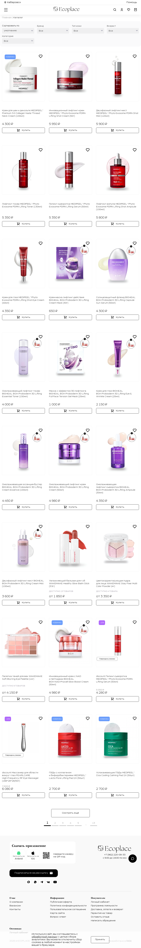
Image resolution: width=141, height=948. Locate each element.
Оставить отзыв (100, 917)
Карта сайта (57, 913)
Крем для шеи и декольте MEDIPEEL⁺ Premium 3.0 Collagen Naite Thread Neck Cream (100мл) (22, 113)
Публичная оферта (61, 902)
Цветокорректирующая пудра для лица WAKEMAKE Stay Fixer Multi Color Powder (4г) (116, 583)
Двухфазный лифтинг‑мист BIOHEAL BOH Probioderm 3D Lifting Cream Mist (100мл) (23, 583)
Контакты (15, 909)
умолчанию (10, 31)
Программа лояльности (104, 906)
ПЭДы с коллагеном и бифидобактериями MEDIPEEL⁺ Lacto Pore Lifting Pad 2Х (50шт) (67, 775)
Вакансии (15, 906)
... (86, 824)
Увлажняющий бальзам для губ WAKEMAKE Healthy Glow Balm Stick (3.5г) (69, 583)
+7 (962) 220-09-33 (114, 855)
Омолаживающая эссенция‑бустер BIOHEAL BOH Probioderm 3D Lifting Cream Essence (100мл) (22, 487)
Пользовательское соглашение (68, 909)
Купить (26, 130)
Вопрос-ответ (58, 917)
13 (93, 823)
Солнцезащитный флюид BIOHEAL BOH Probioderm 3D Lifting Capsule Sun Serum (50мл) (115, 300)
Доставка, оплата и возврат (107, 909)
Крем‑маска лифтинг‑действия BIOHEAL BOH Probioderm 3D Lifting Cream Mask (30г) (69, 300)
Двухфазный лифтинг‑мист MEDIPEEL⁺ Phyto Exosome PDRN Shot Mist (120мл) (117, 113)
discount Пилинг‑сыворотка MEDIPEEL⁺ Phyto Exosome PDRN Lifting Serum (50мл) (114, 679)
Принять (100, 940)
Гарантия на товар (101, 913)
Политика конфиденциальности (68, 906)
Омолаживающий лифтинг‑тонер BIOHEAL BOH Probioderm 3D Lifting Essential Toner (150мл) (22, 394)
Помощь (131, 2)
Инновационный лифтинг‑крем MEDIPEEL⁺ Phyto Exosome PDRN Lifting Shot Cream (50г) (67, 113)
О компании (16, 902)
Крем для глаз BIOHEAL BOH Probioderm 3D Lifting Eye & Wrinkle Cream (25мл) (114, 394)
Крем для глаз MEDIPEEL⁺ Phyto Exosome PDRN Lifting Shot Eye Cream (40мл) (23, 300)
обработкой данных (44, 937)
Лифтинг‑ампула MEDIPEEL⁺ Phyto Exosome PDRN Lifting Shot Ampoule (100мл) (116, 206)
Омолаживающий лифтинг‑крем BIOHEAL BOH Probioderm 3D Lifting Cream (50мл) (69, 487)
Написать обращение (103, 921)
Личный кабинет (100, 902)
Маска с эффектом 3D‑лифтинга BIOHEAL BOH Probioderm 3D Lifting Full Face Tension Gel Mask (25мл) (69, 394)
